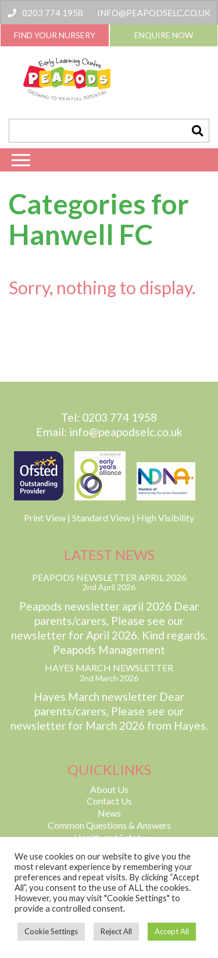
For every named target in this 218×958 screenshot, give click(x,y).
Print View (45, 517)
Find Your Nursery (54, 35)
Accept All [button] (172, 931)
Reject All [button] (116, 931)
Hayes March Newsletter (109, 667)
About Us (109, 789)
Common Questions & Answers (109, 825)
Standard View (101, 517)
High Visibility (165, 517)
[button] (197, 130)
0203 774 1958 (45, 13)
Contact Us (109, 800)
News (109, 812)
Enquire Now (163, 35)
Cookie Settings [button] (51, 931)
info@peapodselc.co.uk (153, 13)
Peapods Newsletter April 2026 (109, 577)
